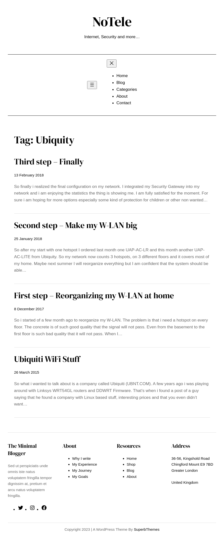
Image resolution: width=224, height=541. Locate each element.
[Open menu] (92, 85)
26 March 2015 (26, 372)
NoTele (112, 21)
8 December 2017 (29, 309)
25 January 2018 (28, 239)
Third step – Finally (49, 161)
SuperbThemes (147, 529)
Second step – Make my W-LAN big (75, 225)
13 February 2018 (29, 175)
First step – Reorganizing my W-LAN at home (94, 295)
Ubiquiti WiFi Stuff (47, 359)
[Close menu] (112, 63)
